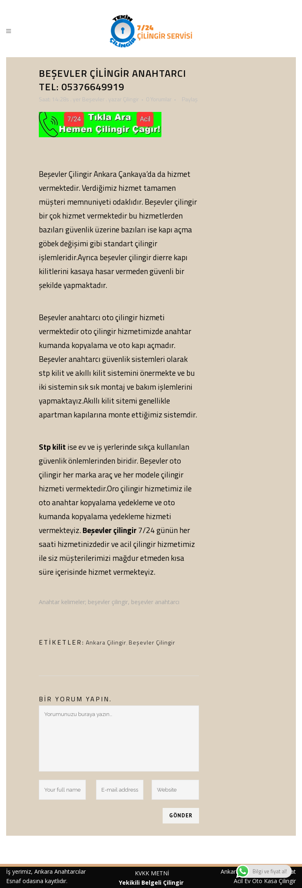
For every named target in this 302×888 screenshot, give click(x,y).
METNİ (159, 873)
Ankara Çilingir (106, 642)
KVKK (142, 873)
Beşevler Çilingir (152, 642)
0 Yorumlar (159, 99)
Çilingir (131, 99)
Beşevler (93, 99)
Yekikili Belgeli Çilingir (152, 882)
